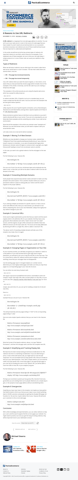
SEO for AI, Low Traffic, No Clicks (65, 124)
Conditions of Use (43, 471)
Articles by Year (43, 469)
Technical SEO (16, 446)
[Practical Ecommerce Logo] (39, 2)
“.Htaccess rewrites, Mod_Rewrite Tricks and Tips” (27, 279)
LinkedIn (59, 469)
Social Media (40, 446)
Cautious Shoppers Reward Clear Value (65, 91)
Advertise (23, 469)
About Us (5, 469)
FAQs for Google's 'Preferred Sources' (63, 82)
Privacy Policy (42, 473)
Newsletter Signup (25, 471)
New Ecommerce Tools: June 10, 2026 (66, 69)
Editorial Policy (6, 473)
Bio (12, 438)
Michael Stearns (21, 36)
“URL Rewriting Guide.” (11, 112)
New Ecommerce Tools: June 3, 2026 (66, 86)
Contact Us (6, 471)
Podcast (23, 473)
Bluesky (65, 469)
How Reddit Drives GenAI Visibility (65, 73)
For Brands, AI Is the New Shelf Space (65, 78)
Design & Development (8, 30)
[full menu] (5, 3)
